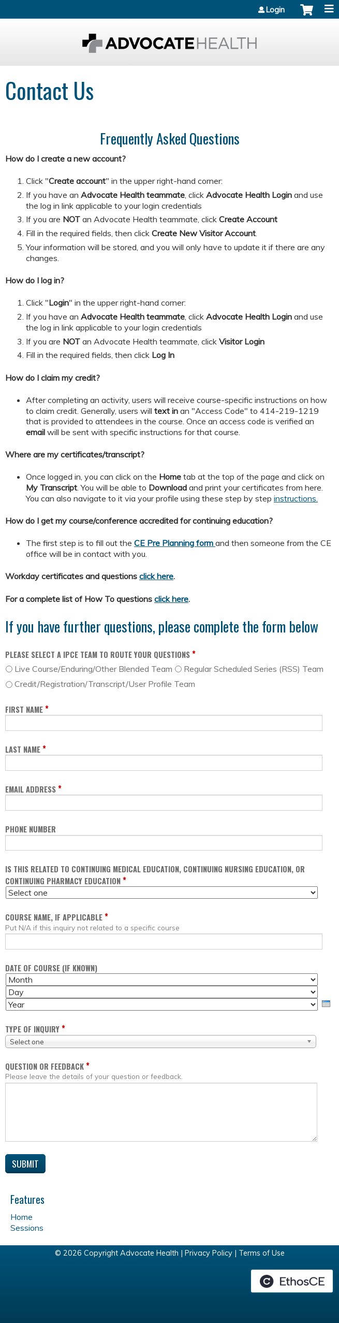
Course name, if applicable (53, 917)
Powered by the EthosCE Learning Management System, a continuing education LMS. (292, 1281)
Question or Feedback (44, 1066)
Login (275, 9)
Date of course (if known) (51, 967)
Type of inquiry (32, 1029)
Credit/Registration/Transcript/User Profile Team (104, 684)
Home (21, 1217)
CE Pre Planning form (174, 543)
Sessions (26, 1228)
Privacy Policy (208, 1253)
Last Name (22, 749)
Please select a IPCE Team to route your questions (97, 654)
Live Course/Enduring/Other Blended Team (93, 669)
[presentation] (326, 1003)
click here (156, 576)
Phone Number (30, 829)
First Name (24, 709)
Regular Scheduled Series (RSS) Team (253, 669)
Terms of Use (262, 1253)
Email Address (30, 789)
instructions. (296, 498)
